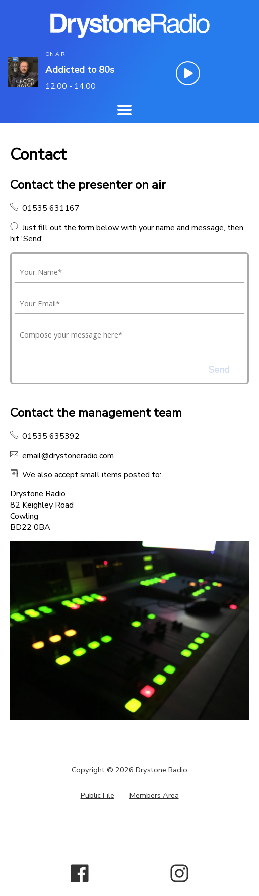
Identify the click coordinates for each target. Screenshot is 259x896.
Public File (97, 795)
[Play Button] (188, 73)
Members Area (154, 795)
